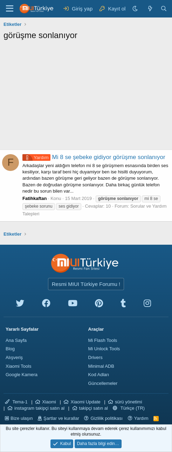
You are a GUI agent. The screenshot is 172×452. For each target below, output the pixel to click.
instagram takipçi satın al (39, 408)
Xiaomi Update (85, 401)
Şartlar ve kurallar (61, 418)
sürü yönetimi (128, 401)
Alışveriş (14, 357)
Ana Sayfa (16, 340)
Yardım (141, 418)
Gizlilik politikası (106, 418)
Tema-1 (16, 401)
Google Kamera (21, 374)
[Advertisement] (86, 97)
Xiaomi (49, 401)
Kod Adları (98, 374)
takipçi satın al (93, 408)
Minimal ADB (101, 366)
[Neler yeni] (150, 8)
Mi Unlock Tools (104, 348)
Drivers (95, 357)
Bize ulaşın (22, 418)
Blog (10, 348)
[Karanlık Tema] (136, 8)
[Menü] (9, 8)
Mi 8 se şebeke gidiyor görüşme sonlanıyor (93, 157)
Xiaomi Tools (18, 366)
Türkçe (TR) (129, 408)
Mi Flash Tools (102, 340)
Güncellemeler (103, 383)
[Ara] (164, 8)
